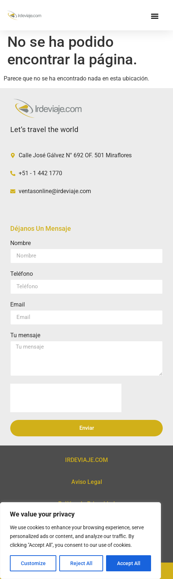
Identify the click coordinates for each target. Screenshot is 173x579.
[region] (80, 540)
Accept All (128, 563)
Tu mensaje (25, 335)
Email (17, 305)
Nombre (20, 243)
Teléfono (21, 274)
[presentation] (65, 398)
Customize (33, 563)
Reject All (81, 563)
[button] (155, 16)
